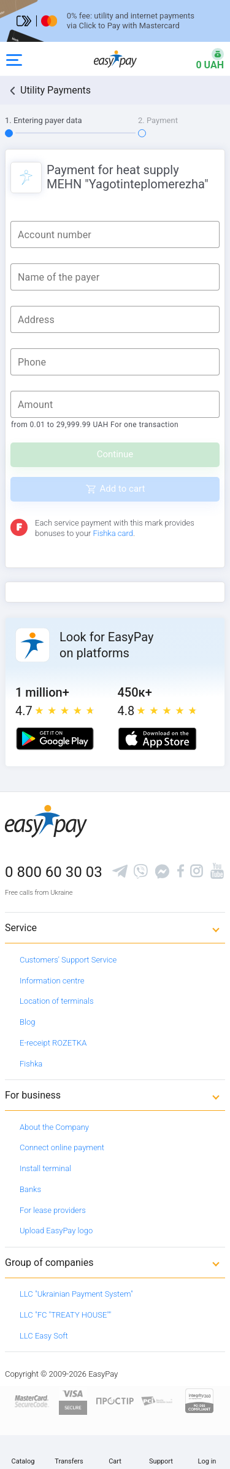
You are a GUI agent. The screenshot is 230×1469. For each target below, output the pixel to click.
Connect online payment (62, 1147)
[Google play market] (54, 738)
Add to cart (122, 488)
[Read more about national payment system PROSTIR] (115, 1400)
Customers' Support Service (68, 959)
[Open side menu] (14, 59)
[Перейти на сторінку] (115, 21)
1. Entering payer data (43, 120)
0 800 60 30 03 (53, 872)
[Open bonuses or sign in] (202, 59)
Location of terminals (57, 1001)
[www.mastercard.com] (31, 1400)
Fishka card (113, 533)
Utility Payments (55, 90)
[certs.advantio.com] (199, 1400)
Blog (27, 1022)
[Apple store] (157, 738)
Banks (30, 1189)
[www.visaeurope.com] (73, 1400)
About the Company (54, 1127)
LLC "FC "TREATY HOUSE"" (65, 1314)
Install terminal (45, 1168)
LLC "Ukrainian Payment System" (76, 1294)
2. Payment (158, 120)
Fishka (31, 1063)
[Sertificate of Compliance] (157, 1400)
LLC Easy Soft (44, 1335)
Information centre (52, 980)
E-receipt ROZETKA (53, 1042)
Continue (115, 454)
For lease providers (53, 1210)
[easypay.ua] (115, 58)
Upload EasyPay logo (56, 1230)
